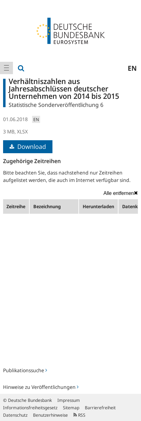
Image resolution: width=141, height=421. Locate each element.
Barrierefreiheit (100, 407)
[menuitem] (6, 68)
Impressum (68, 400)
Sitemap (71, 407)
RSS (79, 415)
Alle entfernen (120, 193)
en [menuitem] (132, 68)
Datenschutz (15, 415)
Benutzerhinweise (50, 415)
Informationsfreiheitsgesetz (30, 407)
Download (28, 146)
